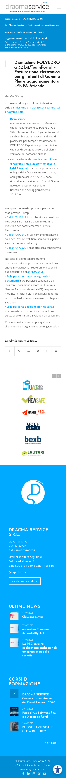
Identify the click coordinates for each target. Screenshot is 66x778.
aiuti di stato (38, 769)
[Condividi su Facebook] (9, 351)
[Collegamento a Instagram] (34, 773)
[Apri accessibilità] (57, 769)
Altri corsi (51, 742)
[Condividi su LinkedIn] (47, 351)
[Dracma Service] (27, 7)
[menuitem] (59, 7)
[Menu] (59, 7)
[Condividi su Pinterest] (37, 351)
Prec (54, 376)
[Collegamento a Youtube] (44, 773)
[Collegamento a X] (39, 773)
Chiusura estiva (32, 617)
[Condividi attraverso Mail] (56, 351)
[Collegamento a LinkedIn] (28, 773)
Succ (58, 376)
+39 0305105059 (24, 550)
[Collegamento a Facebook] (23, 773)
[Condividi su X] (19, 351)
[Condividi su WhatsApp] (28, 351)
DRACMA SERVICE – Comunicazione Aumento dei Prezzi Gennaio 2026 (38, 698)
